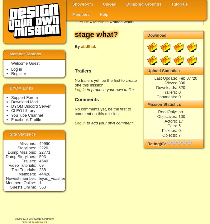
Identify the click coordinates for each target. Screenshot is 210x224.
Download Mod (24, 102)
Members (81, 14)
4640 (43, 161)
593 (42, 156)
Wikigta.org (41, 222)
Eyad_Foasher (52, 178)
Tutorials (179, 4)
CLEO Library (23, 110)
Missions (101, 22)
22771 (44, 152)
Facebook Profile (26, 119)
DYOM (82, 22)
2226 (43, 148)
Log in (80, 89)
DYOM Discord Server (31, 106)
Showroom (82, 4)
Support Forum (24, 97)
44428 (44, 174)
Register (18, 73)
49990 (44, 143)
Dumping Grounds (143, 4)
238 (42, 169)
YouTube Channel (27, 115)
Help (104, 14)
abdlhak (88, 46)
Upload (109, 4)
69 (41, 165)
